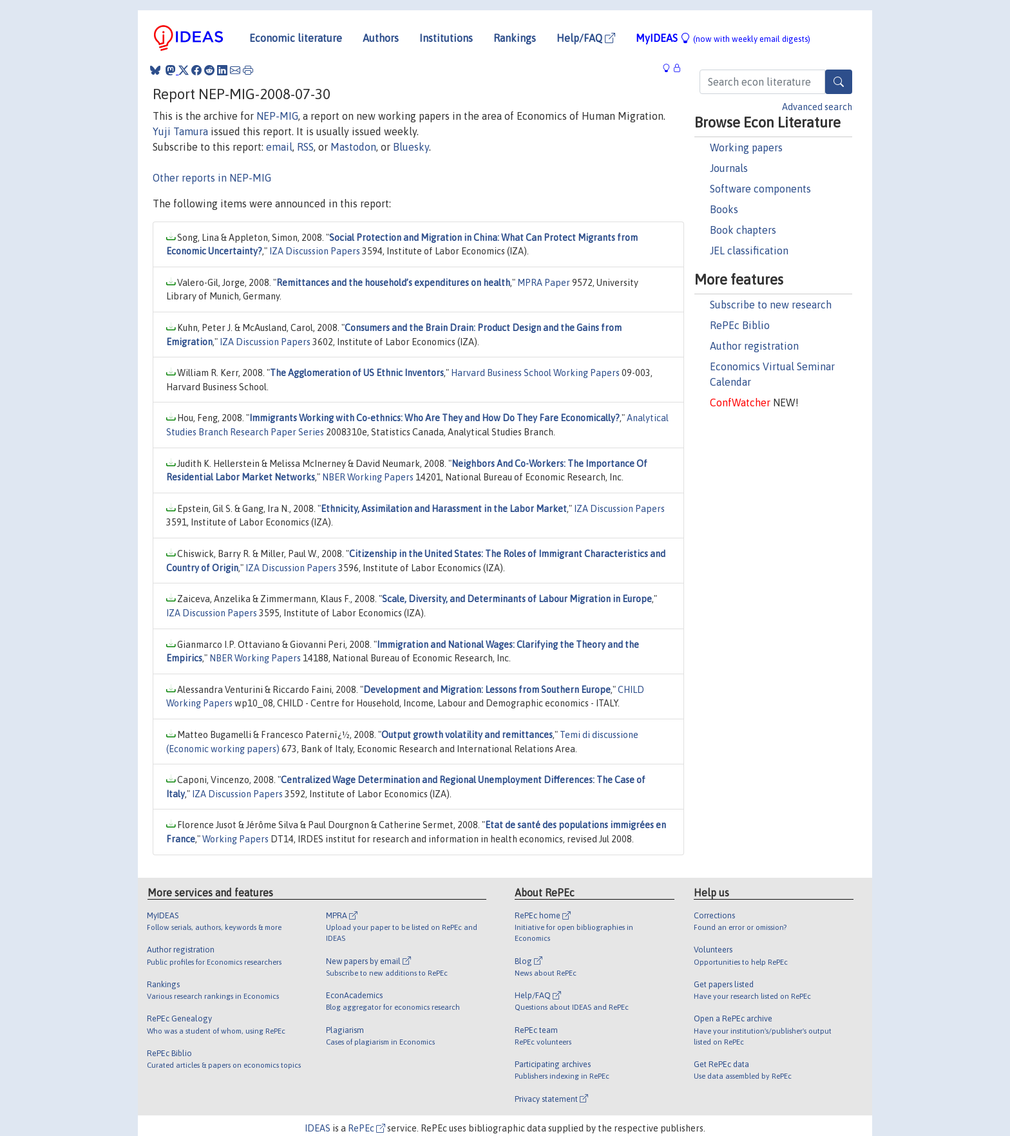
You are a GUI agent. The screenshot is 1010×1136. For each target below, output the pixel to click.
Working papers (746, 147)
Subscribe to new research (771, 304)
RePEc (366, 1128)
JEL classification (749, 250)
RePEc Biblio (740, 325)
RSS (305, 147)
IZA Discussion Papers (314, 251)
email (279, 147)
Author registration (754, 346)
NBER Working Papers (368, 477)
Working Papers (235, 839)
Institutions (446, 38)
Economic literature (295, 38)
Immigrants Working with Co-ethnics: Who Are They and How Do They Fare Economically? (434, 418)
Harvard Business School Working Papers (535, 373)
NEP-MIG (277, 116)
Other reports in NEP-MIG (212, 178)
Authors (381, 38)
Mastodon (353, 147)
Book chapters (743, 230)
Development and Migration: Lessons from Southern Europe (487, 690)
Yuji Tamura (180, 131)
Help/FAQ (586, 38)
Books (724, 209)
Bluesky (411, 147)
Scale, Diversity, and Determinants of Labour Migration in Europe (517, 599)
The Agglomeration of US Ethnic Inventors (357, 373)
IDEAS (317, 1128)
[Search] (838, 82)
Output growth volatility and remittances (467, 735)
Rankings (514, 38)
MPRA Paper (543, 283)
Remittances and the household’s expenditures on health (393, 283)
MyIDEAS (723, 38)
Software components (760, 188)
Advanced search (817, 107)
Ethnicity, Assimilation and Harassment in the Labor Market (444, 509)
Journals (729, 168)
